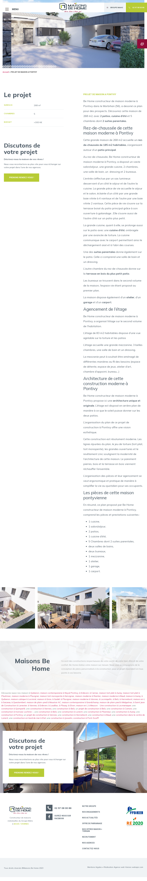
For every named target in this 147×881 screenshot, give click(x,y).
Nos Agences (89, 846)
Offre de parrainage (93, 827)
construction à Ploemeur (99, 714)
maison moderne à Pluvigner (25, 698)
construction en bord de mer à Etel (29, 720)
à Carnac (94, 695)
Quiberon (35, 695)
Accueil (6, 75)
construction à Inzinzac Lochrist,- (17, 714)
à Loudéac (53, 708)
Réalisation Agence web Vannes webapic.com (123, 871)
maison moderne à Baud (113, 698)
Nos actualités (90, 821)
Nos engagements (92, 815)
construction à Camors (121, 711)
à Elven (71, 708)
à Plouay (63, 708)
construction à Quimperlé (13, 711)
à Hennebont (126, 701)
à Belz (116, 701)
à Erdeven (84, 695)
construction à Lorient (72, 714)
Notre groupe (90, 809)
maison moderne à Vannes (85, 701)
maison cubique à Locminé (23, 701)
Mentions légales (94, 871)
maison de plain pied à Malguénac (116, 705)
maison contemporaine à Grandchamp (80, 705)
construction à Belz (66, 711)
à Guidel (56, 701)
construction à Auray (125, 714)
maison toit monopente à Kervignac (57, 698)
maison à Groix (44, 701)
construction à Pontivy (12, 717)
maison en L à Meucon (87, 708)
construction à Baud (101, 717)
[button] (11, 7)
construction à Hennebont (74, 717)
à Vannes (32, 708)
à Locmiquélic (105, 701)
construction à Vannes (41, 711)
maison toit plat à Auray (110, 695)
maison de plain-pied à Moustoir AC (44, 705)
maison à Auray (133, 698)
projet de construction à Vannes (42, 717)
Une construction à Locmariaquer (115, 708)
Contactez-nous (91, 852)
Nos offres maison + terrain (93, 834)
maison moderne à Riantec (88, 698)
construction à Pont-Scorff (86, 720)
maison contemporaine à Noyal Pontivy (59, 695)
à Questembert (18, 705)
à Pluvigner (66, 701)
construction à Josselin (61, 720)
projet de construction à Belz (92, 711)
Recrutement (89, 841)
